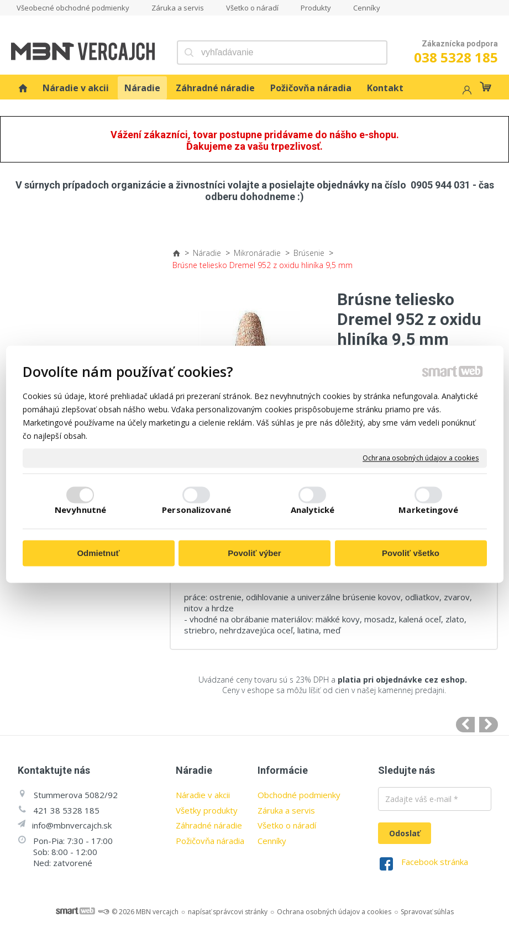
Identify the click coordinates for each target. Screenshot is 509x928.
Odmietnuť (98, 553)
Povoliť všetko (410, 553)
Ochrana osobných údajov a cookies (421, 458)
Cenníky (272, 840)
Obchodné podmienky (299, 794)
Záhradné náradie (209, 825)
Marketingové (428, 509)
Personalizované (196, 509)
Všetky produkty (207, 810)
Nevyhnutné (80, 509)
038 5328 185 (456, 57)
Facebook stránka (434, 861)
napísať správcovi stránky (227, 911)
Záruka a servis (286, 810)
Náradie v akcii (203, 794)
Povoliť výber (254, 553)
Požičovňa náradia (210, 840)
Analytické (313, 509)
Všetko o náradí (287, 825)
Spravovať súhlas (427, 911)
